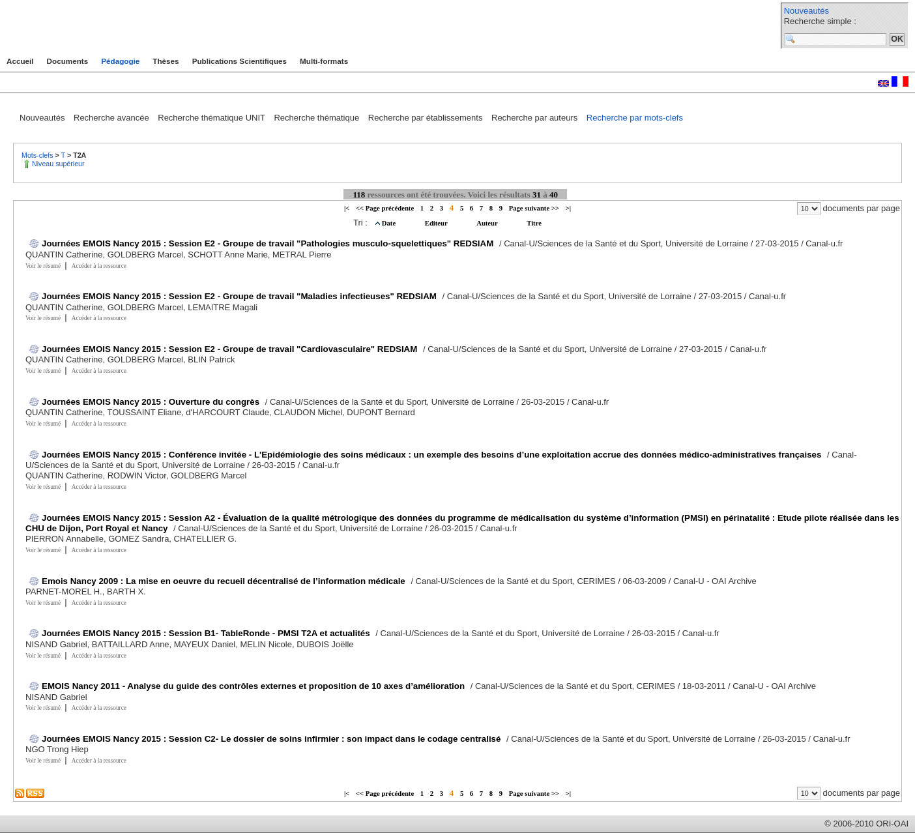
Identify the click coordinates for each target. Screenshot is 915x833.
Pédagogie (120, 61)
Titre (534, 223)
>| (568, 208)
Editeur (437, 223)
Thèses (165, 61)
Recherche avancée (112, 118)
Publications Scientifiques (239, 61)
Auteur (487, 223)
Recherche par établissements (426, 118)
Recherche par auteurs (535, 118)
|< (346, 208)
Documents (68, 61)
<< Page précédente (385, 208)
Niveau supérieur (58, 164)
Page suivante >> (534, 208)
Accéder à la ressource (99, 266)
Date (390, 223)
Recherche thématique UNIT (212, 118)
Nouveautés (806, 11)
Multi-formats (324, 61)
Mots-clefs (38, 155)
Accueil (20, 61)
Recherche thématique (317, 118)
